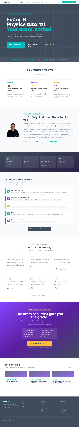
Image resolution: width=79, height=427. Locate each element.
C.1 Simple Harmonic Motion (16, 207)
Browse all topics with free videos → (39, 228)
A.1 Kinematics (14, 192)
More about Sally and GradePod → (31, 145)
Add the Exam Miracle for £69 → (45, 351)
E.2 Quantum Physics (27, 221)
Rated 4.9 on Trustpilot (39, 244)
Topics (21, 2)
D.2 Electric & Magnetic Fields (27, 214)
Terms (61, 412)
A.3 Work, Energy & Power (36, 192)
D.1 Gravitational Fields (15, 214)
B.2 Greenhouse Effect (29, 199)
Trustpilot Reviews (64, 408)
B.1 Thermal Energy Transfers (17, 199)
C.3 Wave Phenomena (36, 207)
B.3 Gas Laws (38, 199)
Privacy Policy (63, 410)
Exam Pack (27, 2)
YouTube (62, 406)
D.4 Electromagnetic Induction (57, 214)
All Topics (24, 403)
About (46, 2)
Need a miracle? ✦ (50, 45)
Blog (42, 2)
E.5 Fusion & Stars (53, 221)
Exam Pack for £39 (32, 45)
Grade (6, 402)
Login (59, 2)
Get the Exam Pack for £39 (69, 2)
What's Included (44, 408)
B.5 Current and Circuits (57, 199)
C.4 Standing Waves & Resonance (49, 207)
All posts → (71, 367)
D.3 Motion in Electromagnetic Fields (42, 214)
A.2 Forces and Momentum (24, 192)
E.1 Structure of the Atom (16, 221)
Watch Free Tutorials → (15, 45)
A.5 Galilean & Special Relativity (61, 192)
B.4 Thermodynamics (47, 199)
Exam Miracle (36, 2)
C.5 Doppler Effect (61, 207)
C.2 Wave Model (27, 207)
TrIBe (42, 410)
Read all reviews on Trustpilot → (39, 295)
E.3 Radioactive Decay (37, 221)
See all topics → (70, 184)
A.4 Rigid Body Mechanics (48, 192)
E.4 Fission (45, 221)
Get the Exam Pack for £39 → (39, 343)
